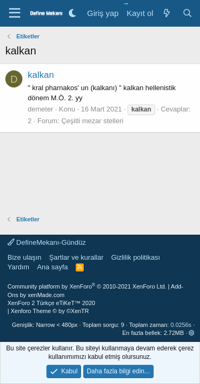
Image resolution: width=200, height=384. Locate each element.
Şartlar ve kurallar (76, 257)
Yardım (18, 267)
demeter (40, 109)
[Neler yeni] (166, 13)
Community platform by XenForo (86, 286)
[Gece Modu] (72, 13)
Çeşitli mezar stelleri (92, 121)
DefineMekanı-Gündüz (46, 242)
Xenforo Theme (50, 311)
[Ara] (187, 13)
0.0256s (181, 325)
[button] (192, 333)
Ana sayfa (52, 267)
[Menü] (14, 13)
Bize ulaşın (24, 257)
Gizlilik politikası (135, 257)
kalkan (41, 75)
